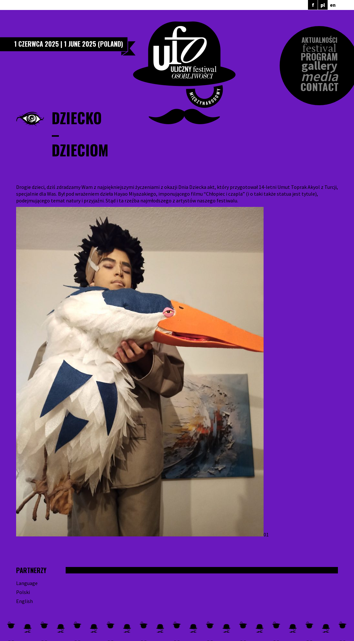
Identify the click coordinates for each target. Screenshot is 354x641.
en (333, 5)
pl (323, 5)
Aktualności (319, 40)
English (24, 601)
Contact (319, 87)
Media (319, 76)
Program (319, 56)
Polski (23, 592)
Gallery (319, 66)
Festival (319, 49)
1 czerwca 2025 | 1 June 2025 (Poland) (68, 44)
